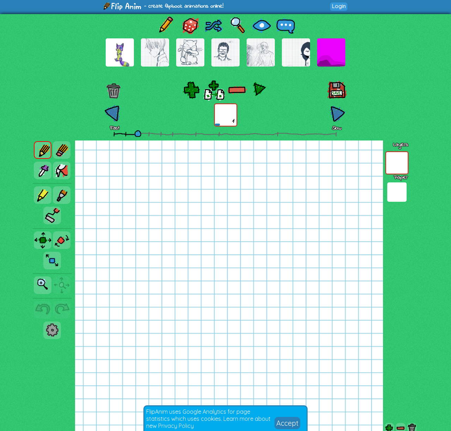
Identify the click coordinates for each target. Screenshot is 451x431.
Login (339, 6)
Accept (287, 423)
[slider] (137, 133)
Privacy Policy (176, 425)
